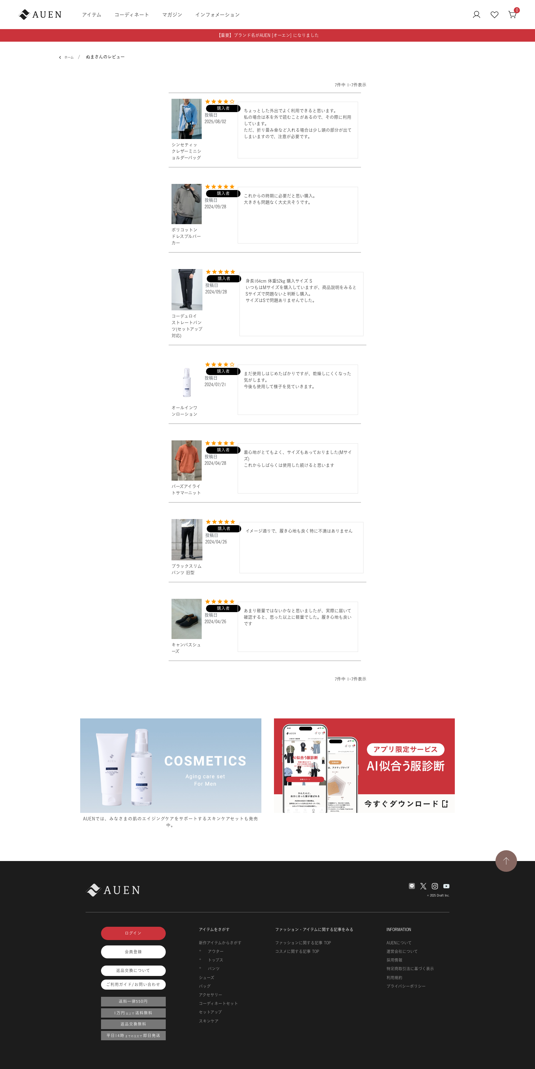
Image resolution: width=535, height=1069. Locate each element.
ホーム (68, 57)
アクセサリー (210, 995)
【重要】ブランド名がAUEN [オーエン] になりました (267, 35)
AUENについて (399, 942)
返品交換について (133, 970)
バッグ (205, 986)
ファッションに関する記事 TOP (303, 942)
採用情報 (394, 960)
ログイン (133, 933)
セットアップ (210, 1012)
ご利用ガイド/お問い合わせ (133, 984)
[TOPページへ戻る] (506, 861)
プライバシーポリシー (406, 986)
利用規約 (394, 977)
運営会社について (402, 951)
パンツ (214, 968)
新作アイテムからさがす (220, 942)
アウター (216, 951)
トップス (215, 960)
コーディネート (131, 14)
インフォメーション (217, 14)
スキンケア (209, 1021)
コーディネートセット (218, 1003)
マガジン (172, 14)
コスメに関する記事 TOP (297, 951)
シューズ (206, 977)
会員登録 (133, 951)
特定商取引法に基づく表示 (410, 968)
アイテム (91, 14)
